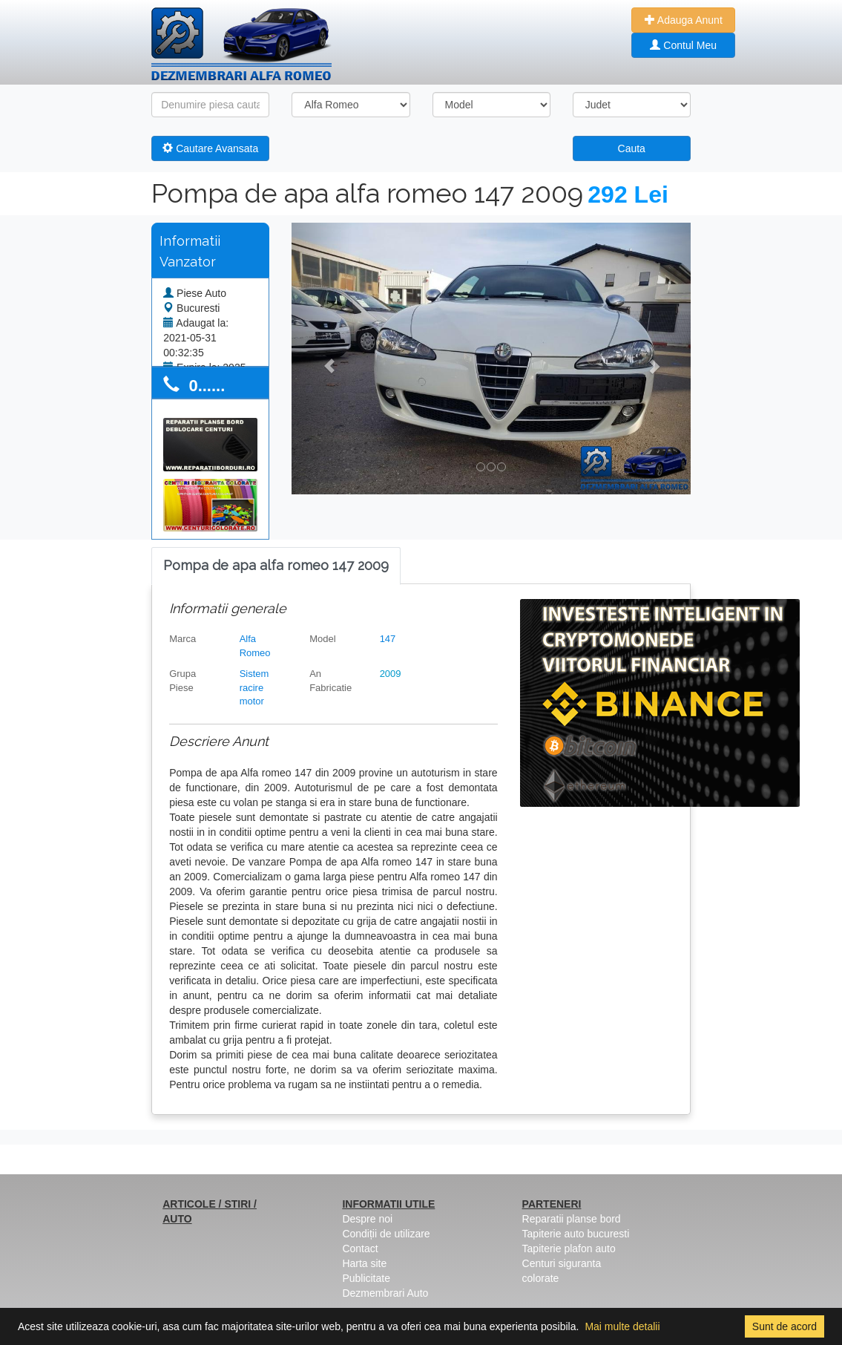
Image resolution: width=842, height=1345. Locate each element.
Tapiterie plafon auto (569, 1248)
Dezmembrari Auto (385, 1293)
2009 (390, 673)
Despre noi (367, 1219)
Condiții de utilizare (386, 1234)
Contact (360, 1248)
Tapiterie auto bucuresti (576, 1234)
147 (388, 638)
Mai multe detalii (622, 1326)
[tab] (276, 566)
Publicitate (366, 1278)
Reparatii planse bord (571, 1219)
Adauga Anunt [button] (684, 20)
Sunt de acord (784, 1326)
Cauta (631, 148)
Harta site (364, 1263)
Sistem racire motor (254, 687)
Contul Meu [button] (683, 45)
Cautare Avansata (210, 148)
